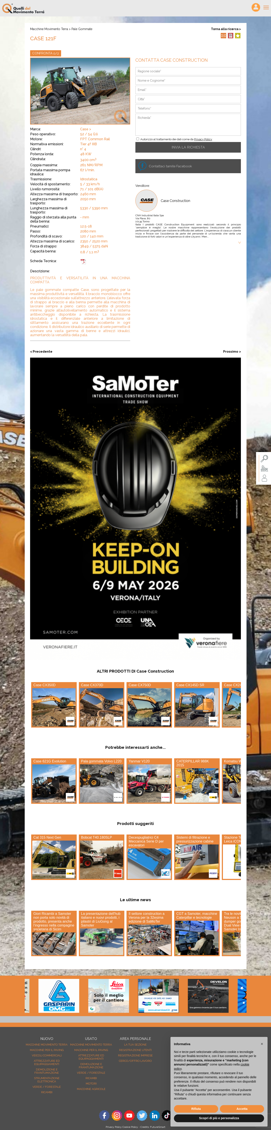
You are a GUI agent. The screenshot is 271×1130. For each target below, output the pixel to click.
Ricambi (46, 1092)
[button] (261, 1043)
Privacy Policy (203, 139)
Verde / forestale (46, 1086)
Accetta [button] (242, 1109)
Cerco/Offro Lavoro (135, 1060)
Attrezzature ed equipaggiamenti (47, 1062)
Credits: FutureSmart (152, 1126)
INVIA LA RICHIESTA (188, 147)
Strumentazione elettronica (47, 1080)
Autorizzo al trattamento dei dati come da (176, 139)
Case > (85, 129)
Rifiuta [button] (196, 1109)
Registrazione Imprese (135, 1055)
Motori (91, 1083)
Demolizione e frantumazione (46, 1071)
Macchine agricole (91, 1089)
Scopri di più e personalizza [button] (219, 1118)
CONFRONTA (45, 53)
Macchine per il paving (47, 1050)
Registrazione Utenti (135, 1050)
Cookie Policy (130, 1126)
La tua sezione (135, 1044)
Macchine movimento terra (49, 29)
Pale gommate (81, 29)
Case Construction (175, 201)
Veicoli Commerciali (47, 1055)
